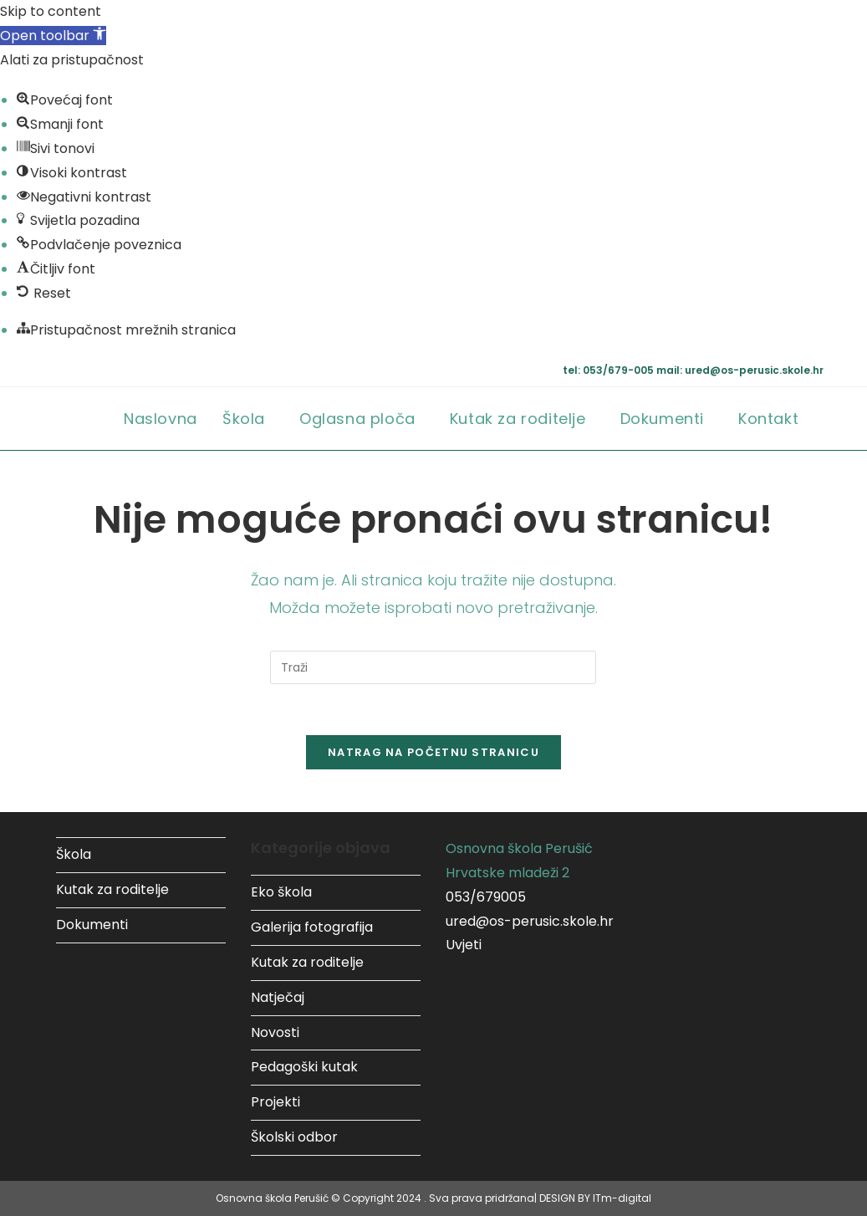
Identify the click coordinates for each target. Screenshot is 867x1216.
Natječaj (277, 997)
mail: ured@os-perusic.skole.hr (740, 370)
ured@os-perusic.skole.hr (530, 921)
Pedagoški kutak (304, 1066)
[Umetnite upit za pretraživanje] (433, 667)
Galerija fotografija (312, 927)
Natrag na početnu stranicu (433, 752)
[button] (53, 35)
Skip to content (50, 11)
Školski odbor (294, 1137)
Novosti (275, 1032)
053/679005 (486, 897)
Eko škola (281, 892)
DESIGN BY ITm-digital (595, 1198)
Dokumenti (92, 924)
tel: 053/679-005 (609, 370)
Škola (73, 854)
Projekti (275, 1101)
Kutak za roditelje (112, 889)
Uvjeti (464, 944)
